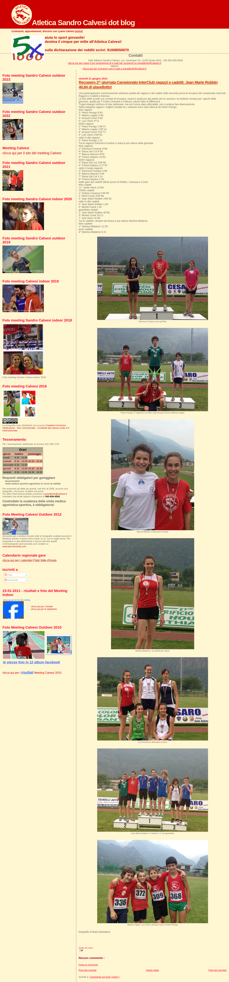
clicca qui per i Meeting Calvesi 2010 (31, 672)
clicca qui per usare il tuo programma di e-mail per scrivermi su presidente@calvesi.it (114, 63)
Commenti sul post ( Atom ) (105, 977)
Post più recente (87, 970)
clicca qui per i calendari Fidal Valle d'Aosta (29, 560)
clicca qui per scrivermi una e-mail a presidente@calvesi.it (114, 68)
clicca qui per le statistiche (44, 609)
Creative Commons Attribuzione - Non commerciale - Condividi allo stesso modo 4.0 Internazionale (35, 428)
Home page (152, 970)
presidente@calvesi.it (56, 494)
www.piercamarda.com (14, 546)
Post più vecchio (218, 970)
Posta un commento (88, 965)
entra (79, 31)
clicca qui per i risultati (42, 606)
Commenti (11, 580)
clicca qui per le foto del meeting (16, 600)
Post (8, 575)
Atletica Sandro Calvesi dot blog (73, 22)
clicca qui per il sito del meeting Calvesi (31, 153)
